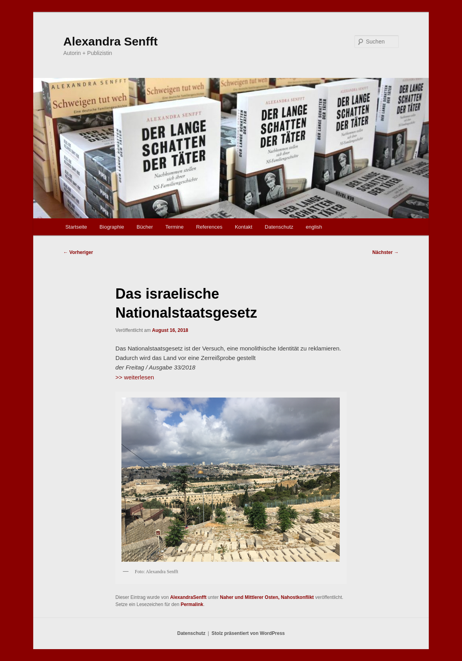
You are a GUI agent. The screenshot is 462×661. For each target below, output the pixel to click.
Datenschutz (279, 227)
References (209, 227)
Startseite (76, 227)
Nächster (385, 252)
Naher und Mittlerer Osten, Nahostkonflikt (267, 597)
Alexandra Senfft (110, 41)
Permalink (192, 604)
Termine (174, 227)
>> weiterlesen (135, 377)
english (314, 227)
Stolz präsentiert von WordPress (248, 633)
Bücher (144, 227)
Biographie (112, 227)
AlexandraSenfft (188, 597)
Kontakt (243, 227)
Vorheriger (78, 252)
